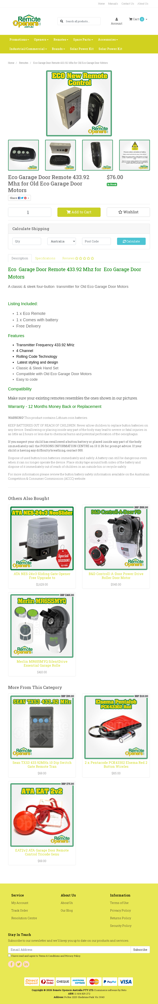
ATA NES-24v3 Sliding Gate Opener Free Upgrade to (42, 576)
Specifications (45, 258)
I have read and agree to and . (44, 955)
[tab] (20, 258)
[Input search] (83, 21)
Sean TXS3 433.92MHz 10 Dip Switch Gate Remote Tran (42, 764)
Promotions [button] (18, 39)
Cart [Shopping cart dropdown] (137, 19)
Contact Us (127, 3)
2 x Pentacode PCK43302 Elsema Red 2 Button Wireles (116, 764)
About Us (142, 3)
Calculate (131, 241)
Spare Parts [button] (82, 39)
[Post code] (96, 241)
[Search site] (62, 21)
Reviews (78, 258)
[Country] (61, 241)
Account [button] (116, 21)
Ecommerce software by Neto (110, 990)
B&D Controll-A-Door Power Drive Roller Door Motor (116, 576)
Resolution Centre (24, 918)
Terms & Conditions (49, 955)
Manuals (113, 3)
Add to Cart (78, 212)
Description (20, 258)
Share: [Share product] (18, 198)
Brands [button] (57, 49)
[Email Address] (69, 949)
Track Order (19, 910)
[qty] (26, 241)
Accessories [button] (107, 39)
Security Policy (120, 926)
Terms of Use (119, 903)
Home (101, 3)
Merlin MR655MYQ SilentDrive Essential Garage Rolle (42, 663)
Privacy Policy (120, 910)
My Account (19, 903)
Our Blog (67, 910)
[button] (128, 212)
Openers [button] (40, 39)
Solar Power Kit (82, 49)
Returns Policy (120, 918)
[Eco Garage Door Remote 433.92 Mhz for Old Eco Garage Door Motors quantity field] (29, 212)
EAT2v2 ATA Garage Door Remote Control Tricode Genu (42, 852)
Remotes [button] (59, 39)
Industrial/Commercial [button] (27, 49)
